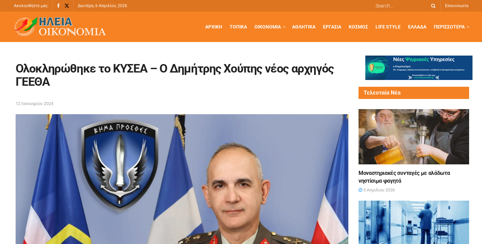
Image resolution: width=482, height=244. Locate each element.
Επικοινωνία (456, 5)
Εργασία (332, 26)
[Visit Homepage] (60, 27)
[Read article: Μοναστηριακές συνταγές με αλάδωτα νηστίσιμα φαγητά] (414, 136)
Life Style (388, 26)
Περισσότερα (449, 26)
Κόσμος (358, 26)
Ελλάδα (417, 26)
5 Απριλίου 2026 (377, 189)
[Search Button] (432, 6)
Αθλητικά (303, 26)
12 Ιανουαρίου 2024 (34, 103)
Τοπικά (238, 26)
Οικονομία (267, 26)
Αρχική (213, 26)
